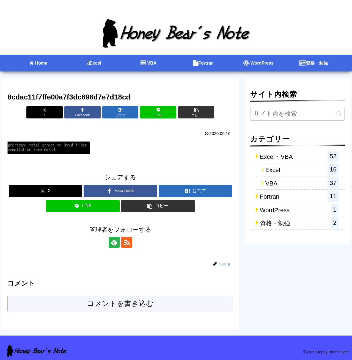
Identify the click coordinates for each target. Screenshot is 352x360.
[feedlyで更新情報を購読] (114, 242)
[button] (196, 112)
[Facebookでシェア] (82, 112)
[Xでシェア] (44, 112)
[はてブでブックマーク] (120, 112)
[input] (297, 114)
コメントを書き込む (120, 303)
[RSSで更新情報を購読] (126, 242)
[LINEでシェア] (158, 112)
